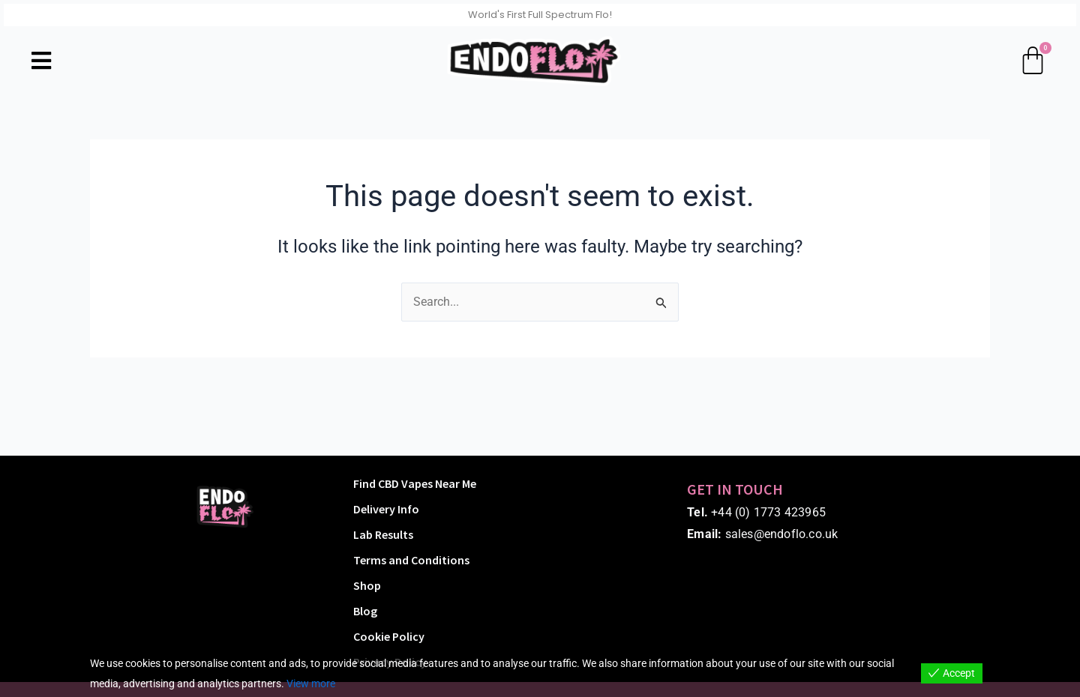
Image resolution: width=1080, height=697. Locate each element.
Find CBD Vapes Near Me (414, 483)
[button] (41, 60)
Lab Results (383, 534)
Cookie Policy (388, 636)
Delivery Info (386, 508)
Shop (367, 585)
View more (310, 684)
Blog (365, 610)
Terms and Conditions (411, 559)
